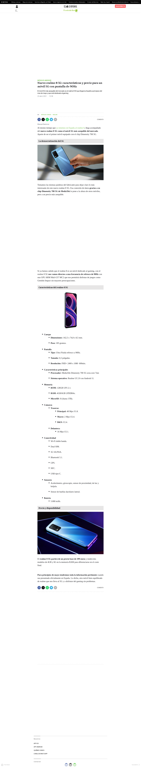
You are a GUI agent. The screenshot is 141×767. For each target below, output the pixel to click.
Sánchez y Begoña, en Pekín (43, 2)
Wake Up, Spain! (105, 2)
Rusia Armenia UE (135, 2)
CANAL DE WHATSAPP (40, 754)
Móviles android (44, 80)
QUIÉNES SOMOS (39, 750)
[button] (39, 119)
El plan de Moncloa (92, 2)
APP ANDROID (38, 747)
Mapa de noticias (27, 2)
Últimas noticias (15, 2)
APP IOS (36, 743)
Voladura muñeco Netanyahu (77, 2)
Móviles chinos (46, 114)
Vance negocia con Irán (60, 2)
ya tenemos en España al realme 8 (70, 128)
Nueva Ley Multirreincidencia (120, 2)
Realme (55, 114)
